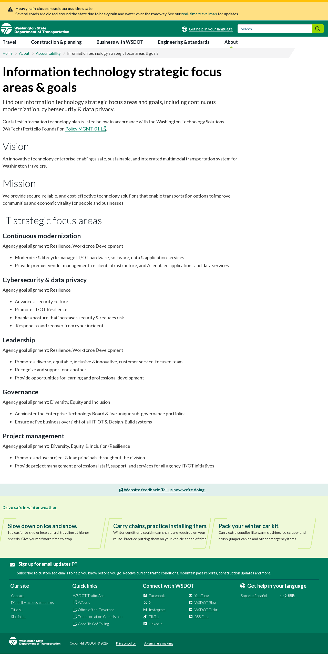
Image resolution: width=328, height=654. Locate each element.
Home (8, 53)
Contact (17, 595)
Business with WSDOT (120, 42)
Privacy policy (126, 643)
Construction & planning (56, 42)
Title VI (17, 609)
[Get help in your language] (207, 29)
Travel (9, 42)
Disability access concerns (32, 602)
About (231, 42)
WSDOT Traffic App (88, 595)
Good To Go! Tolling (93, 624)
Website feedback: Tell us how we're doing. (162, 489)
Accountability (48, 53)
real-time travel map (199, 13)
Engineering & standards (184, 42)
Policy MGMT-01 (85, 129)
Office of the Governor (96, 609)
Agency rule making (158, 643)
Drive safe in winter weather (30, 507)
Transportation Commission (100, 616)
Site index (18, 616)
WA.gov (84, 602)
